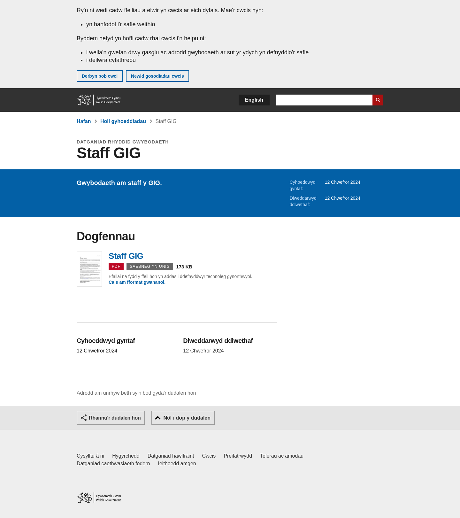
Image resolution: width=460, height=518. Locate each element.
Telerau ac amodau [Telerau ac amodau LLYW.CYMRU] (281, 456)
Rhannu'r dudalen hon (115, 418)
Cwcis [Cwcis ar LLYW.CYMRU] (209, 456)
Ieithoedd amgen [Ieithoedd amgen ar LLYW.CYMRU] (177, 463)
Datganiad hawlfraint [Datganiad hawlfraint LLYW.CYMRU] (171, 456)
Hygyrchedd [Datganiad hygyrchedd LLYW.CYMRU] (125, 456)
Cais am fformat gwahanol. (137, 282)
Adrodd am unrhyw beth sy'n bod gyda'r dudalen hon (136, 393)
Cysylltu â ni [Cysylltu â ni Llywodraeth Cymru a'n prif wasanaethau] (90, 456)
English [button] (254, 100)
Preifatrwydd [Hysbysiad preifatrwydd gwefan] (238, 456)
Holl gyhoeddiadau (123, 121)
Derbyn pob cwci (100, 76)
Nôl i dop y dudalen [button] (187, 418)
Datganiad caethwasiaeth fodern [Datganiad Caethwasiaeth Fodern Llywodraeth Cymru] (113, 463)
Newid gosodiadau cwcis (157, 76)
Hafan (84, 121)
